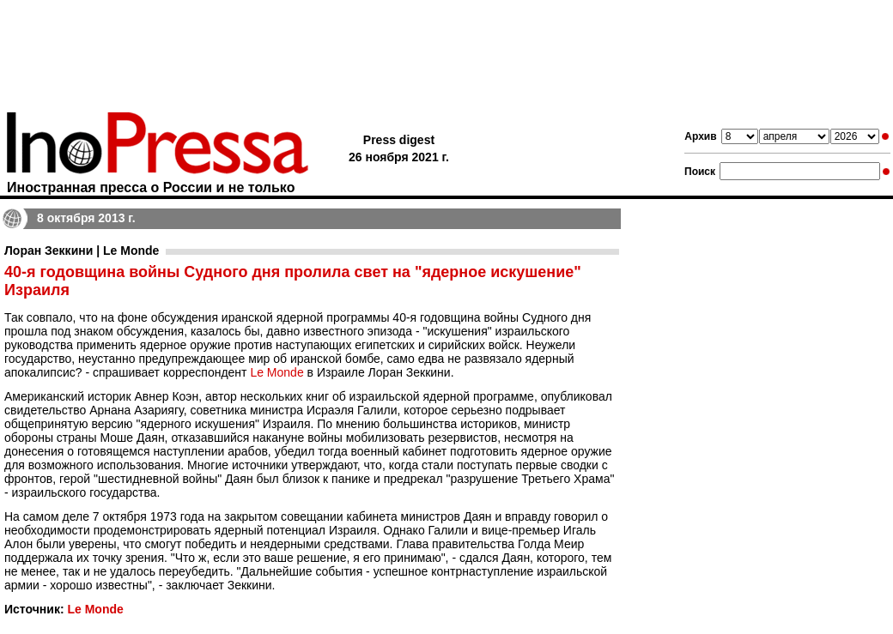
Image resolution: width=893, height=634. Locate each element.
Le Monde (276, 372)
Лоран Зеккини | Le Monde (81, 250)
